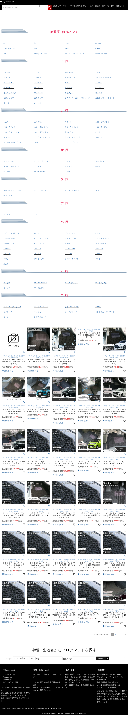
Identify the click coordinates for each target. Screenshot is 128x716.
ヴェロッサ (38, 93)
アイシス (7, 72)
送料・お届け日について (99, 6)
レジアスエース (40, 317)
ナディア (7, 214)
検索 (50, 7)
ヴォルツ (98, 93)
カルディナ (38, 122)
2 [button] (115, 635)
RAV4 (97, 48)
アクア (36, 72)
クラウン (7, 137)
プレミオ (68, 254)
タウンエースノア (41, 190)
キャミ (98, 132)
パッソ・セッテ (71, 233)
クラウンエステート (42, 137)
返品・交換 (70, 670)
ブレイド (7, 254)
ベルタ (98, 259)
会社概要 (101, 670)
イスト (67, 83)
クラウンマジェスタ (72, 137)
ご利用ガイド (77, 685)
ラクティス (8, 312)
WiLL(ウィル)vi (101, 53)
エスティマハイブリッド (105, 98)
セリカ (98, 166)
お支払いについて (9, 670)
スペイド (37, 166)
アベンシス (69, 72)
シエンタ (68, 161)
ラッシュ (37, 312)
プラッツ (7, 249)
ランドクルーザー (72, 312)
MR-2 (36, 48)
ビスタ (67, 243)
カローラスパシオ (11, 127)
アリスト (7, 77)
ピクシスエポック (11, 238)
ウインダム (99, 88)
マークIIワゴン (101, 283)
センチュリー (39, 172)
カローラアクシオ (102, 122)
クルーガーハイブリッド (13, 142)
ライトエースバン (72, 307)
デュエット (8, 195)
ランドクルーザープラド (105, 312)
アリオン (98, 72)
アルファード (9, 83)
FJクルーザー (100, 43)
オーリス (37, 103)
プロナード (8, 259)
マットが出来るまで (78, 6)
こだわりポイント (59, 6)
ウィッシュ (38, 88)
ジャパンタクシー (102, 161)
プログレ (98, 254)
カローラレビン (101, 127)
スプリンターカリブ (11, 166)
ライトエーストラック (12, 307)
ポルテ (6, 264)
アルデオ (37, 77)
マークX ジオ (39, 288)
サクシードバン (10, 161)
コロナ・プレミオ (72, 142)
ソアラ (67, 172)
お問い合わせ (116, 6)
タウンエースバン (72, 190)
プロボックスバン (72, 259)
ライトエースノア (41, 307)
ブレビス (37, 254)
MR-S (67, 48)
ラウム (98, 307)
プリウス (37, 249)
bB (35, 43)
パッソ (36, 233)
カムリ (6, 122)
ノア (36, 214)
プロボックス (39, 259)
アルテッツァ (70, 77)
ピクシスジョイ (71, 238)
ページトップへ (124, 658)
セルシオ (7, 172)
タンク (98, 190)
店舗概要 (45, 6)
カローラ (68, 122)
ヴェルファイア (10, 93)
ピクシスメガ (39, 243)
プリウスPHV (70, 249)
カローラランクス (41, 132)
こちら (12, 693)
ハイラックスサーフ (11, 233)
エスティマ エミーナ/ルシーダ (77, 98)
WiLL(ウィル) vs (40, 53)
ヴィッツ (68, 88)
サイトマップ (57, 709)
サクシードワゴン (41, 161)
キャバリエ (69, 132)
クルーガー (99, 137)
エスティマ (38, 98)
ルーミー (7, 317)
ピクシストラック (102, 238)
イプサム (98, 83)
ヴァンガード (9, 88)
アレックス (38, 83)
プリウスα (99, 249)
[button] (125, 635)
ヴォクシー (69, 93)
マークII (7, 283)
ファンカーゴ (100, 243)
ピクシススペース (41, 238)
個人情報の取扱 (43, 709)
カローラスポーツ (41, 127)
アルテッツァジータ (103, 77)
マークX (7, 288)
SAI (5, 53)
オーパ (6, 103)
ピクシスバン (9, 243)
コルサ (36, 142)
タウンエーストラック (12, 190)
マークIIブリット (71, 283)
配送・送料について (41, 670)
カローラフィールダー (12, 132)
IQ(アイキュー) (9, 48)
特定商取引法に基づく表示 (23, 709)
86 (5, 43)
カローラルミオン (72, 127)
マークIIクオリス (40, 283)
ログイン (34, 6)
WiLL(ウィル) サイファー (74, 53)
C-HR (67, 43)
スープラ (68, 166)
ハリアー (98, 233)
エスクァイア (9, 98)
